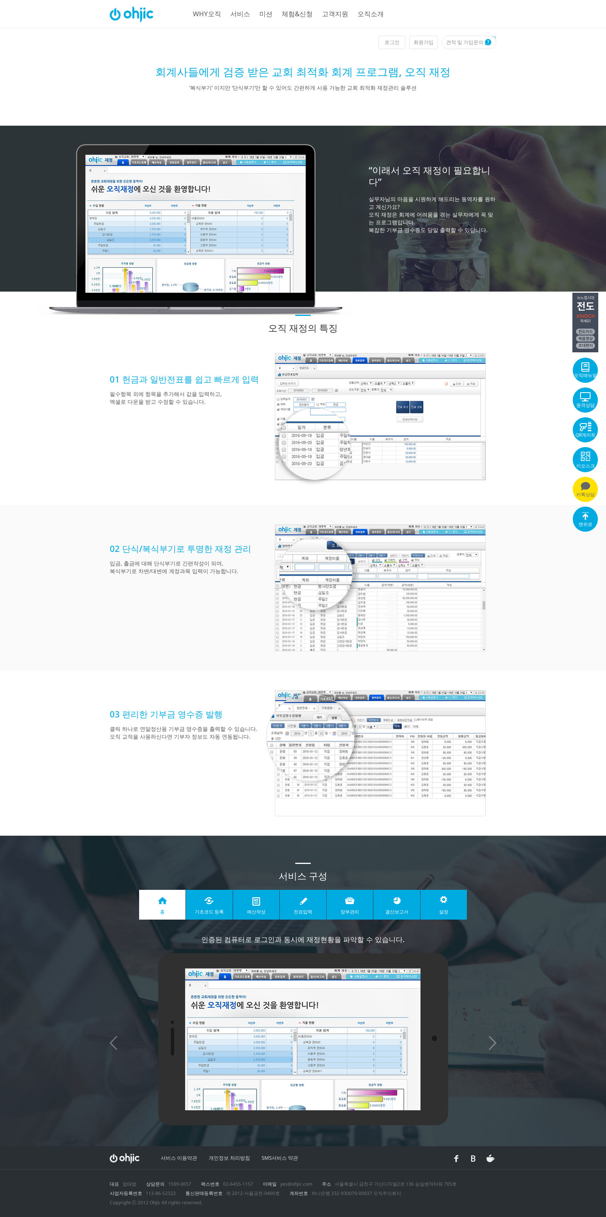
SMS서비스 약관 (280, 1157)
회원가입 (424, 42)
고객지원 (335, 13)
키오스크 (585, 460)
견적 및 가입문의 (464, 42)
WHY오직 (207, 13)
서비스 (240, 13)
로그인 (392, 42)
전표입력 (303, 911)
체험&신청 (297, 13)
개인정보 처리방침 (229, 1157)
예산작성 (256, 911)
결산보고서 (397, 911)
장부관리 (349, 911)
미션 (265, 13)
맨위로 (585, 520)
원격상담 (585, 400)
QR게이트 (585, 430)
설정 (443, 911)
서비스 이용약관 (179, 1157)
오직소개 (370, 13)
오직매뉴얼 (585, 370)
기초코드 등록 (209, 911)
